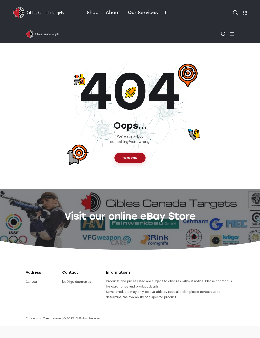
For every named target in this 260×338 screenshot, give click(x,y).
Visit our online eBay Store (130, 222)
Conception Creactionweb (44, 330)
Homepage (130, 157)
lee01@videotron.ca (77, 294)
